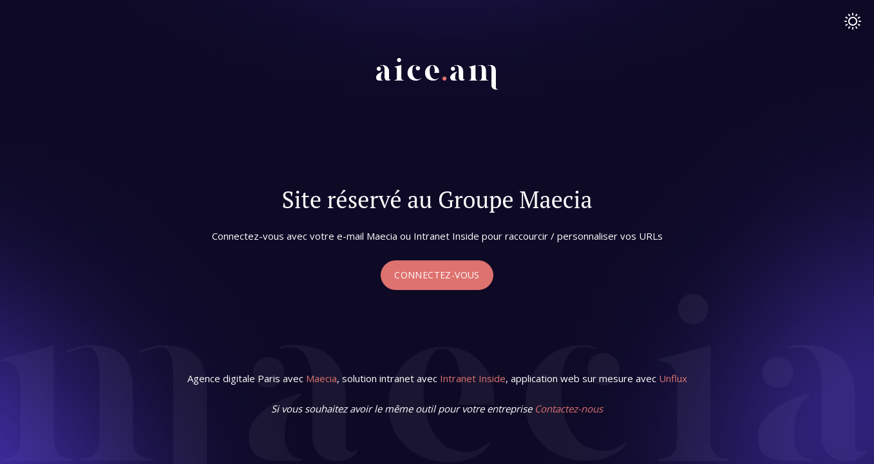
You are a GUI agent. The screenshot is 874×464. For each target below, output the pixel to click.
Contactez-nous (569, 408)
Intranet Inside (473, 378)
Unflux (673, 378)
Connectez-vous (437, 275)
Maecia (321, 378)
